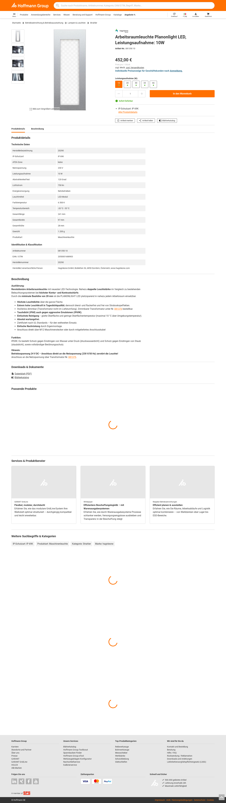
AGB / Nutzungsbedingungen (179, 800)
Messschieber (121, 753)
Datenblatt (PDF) (21, 373)
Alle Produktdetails (127, 112)
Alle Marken (16, 768)
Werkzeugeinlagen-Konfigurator (77, 759)
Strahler (93, 23)
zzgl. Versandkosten (135, 67)
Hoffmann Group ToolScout (75, 750)
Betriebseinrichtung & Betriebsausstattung (44, 23)
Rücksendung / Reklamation (179, 756)
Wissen (66, 15)
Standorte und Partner (21, 750)
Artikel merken (125, 120)
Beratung (171, 750)
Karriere (14, 747)
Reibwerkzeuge (122, 747)
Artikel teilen (146, 120)
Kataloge (118, 15)
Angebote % (130, 15)
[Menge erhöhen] (141, 93)
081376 (118, 309)
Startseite (16, 23)
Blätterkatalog (167, 120)
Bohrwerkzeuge (122, 750)
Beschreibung (37, 129)
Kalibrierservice (70, 765)
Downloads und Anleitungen (179, 759)
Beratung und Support (83, 15)
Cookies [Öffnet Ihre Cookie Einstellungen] (210, 800)
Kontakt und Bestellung (177, 747)
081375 (72, 357)
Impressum (160, 800)
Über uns (15, 753)
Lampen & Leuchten (77, 23)
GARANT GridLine (19, 762)
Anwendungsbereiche (40, 15)
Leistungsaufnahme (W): (126, 78)
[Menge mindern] (118, 93)
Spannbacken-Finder (72, 753)
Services (57, 15)
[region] (20, 70)
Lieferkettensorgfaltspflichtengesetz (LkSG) (186, 762)
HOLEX (14, 765)
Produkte (24, 15)
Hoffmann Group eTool (73, 756)
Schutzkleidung (122, 759)
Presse (14, 756)
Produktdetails (18, 129)
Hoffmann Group (103, 15)
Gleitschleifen (121, 762)
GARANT (15, 759)
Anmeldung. (176, 70)
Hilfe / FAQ (172, 753)
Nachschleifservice (71, 762)
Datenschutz (199, 800)
